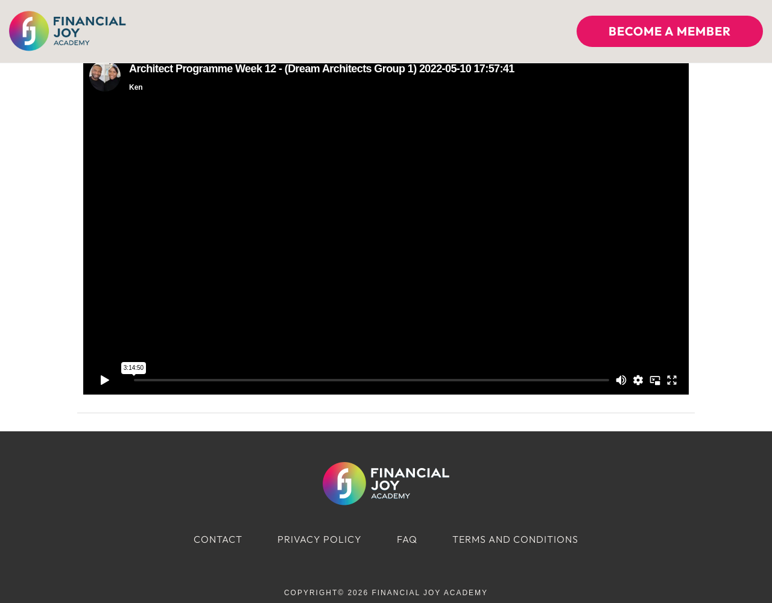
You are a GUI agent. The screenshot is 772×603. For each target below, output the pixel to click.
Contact (218, 539)
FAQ (407, 539)
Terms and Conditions (515, 539)
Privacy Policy (319, 539)
